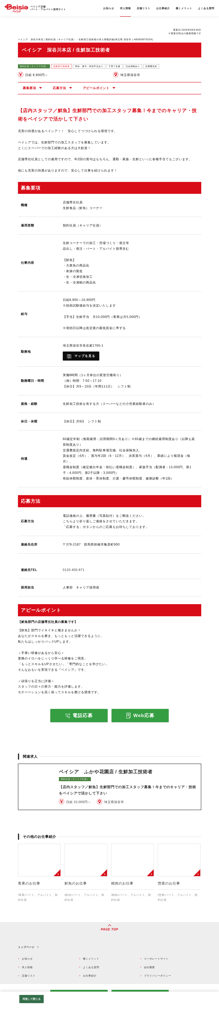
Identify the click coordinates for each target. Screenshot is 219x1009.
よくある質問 (91, 967)
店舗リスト (28, 975)
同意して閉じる (32, 998)
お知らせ (27, 958)
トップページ (26, 947)
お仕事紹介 (90, 975)
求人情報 (27, 967)
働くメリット (91, 958)
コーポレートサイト (156, 958)
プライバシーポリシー (157, 975)
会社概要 (149, 967)
